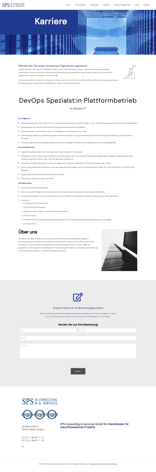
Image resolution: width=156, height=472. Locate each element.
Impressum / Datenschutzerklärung (103, 464)
